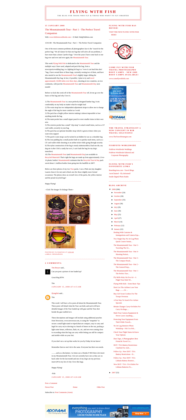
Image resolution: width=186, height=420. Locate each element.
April (116, 218)
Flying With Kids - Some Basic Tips (127, 284)
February (117, 226)
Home (75, 387)
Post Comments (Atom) (64, 392)
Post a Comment (51, 383)
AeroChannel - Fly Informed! (120, 173)
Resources (57, 254)
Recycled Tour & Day (91, 160)
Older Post (101, 387)
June (116, 211)
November (118, 193)
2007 (114, 373)
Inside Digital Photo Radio (119, 177)
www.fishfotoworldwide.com (60, 37)
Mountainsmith (64, 160)
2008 (114, 189)
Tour (72, 169)
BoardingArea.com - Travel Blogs (121, 170)
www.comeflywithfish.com (119, 79)
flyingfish (55, 293)
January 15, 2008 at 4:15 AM (66, 287)
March (116, 222)
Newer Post (49, 387)
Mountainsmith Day (89, 84)
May (116, 214)
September (118, 200)
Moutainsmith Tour (87, 63)
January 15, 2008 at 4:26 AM (66, 377)
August (117, 204)
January (117, 229)
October (117, 196)
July (116, 207)
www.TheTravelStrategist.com (120, 137)
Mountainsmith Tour (80, 58)
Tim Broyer (56, 268)
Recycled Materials (52, 157)
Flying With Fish (93, 12)
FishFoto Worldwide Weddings (120, 149)
